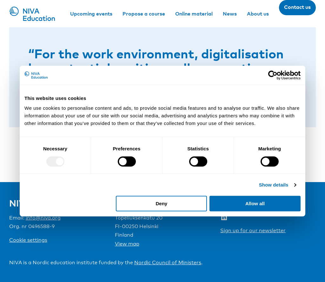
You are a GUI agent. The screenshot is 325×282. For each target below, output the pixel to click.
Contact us (297, 7)
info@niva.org (43, 218)
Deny (162, 203)
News (230, 13)
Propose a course (144, 13)
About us (258, 13)
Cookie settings (28, 240)
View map (127, 244)
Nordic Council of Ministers (167, 262)
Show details (274, 184)
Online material (194, 13)
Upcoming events (91, 13)
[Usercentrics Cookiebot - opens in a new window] (273, 75)
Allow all (255, 203)
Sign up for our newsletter (253, 230)
